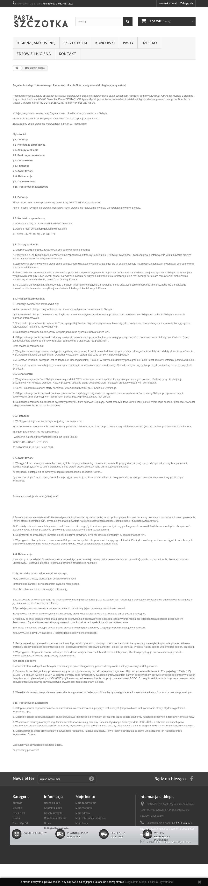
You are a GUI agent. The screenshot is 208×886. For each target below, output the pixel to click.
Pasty (128, 42)
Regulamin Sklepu (136, 881)
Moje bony (81, 823)
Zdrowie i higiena (34, 53)
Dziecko (149, 42)
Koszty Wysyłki (53, 813)
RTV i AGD (19, 813)
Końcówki (105, 42)
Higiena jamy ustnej (36, 42)
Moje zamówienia (85, 802)
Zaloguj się (187, 3)
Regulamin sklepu (55, 818)
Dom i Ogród (20, 823)
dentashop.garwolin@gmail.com (173, 841)
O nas (47, 823)
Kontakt (67, 53)
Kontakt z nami (167, 3)
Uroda (16, 818)
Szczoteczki (75, 42)
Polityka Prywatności (56, 828)
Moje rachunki (83, 807)
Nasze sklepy (52, 802)
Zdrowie (17, 802)
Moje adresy (82, 813)
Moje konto (85, 796)
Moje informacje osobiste (90, 818)
